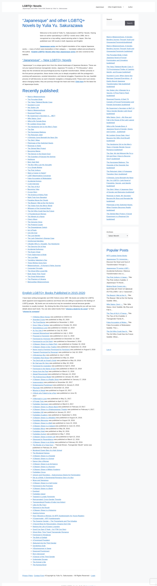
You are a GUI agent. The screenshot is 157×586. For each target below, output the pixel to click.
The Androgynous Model (42, 371)
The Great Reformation (36, 271)
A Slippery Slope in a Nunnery (44, 461)
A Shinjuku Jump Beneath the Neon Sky (43, 132)
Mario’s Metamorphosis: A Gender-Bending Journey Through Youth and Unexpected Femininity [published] (120, 48)
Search (109, 19)
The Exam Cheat (34, 247)
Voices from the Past (40, 366)
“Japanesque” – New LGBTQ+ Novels (46, 54)
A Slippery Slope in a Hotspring (44, 505)
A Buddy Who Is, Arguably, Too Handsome (43, 238)
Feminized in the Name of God (44, 363)
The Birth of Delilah (40, 532)
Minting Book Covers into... (117, 286)
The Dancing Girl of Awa (37, 241)
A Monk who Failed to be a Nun (44, 388)
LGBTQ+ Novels (32, 6)
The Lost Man (33, 252)
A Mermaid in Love (40, 393)
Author (130, 7)
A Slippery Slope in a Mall (42, 418)
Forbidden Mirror (39, 423)
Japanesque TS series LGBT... (118, 268)
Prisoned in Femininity (41, 330)
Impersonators (38, 377)
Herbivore (31, 154)
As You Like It (38, 325)
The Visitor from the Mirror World (40, 200)
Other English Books (117, 7)
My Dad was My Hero (41, 358)
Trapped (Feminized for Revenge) (45, 347)
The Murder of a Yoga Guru (43, 439)
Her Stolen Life (33, 102)
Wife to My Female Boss (37, 116)
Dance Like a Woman (41, 456)
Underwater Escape (40, 554)
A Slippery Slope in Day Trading (45, 341)
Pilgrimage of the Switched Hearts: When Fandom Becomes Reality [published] (120, 207)
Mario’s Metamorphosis (36, 91)
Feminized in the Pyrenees (43, 480)
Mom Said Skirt (33, 157)
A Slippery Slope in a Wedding (44, 412)
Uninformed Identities (36, 236)
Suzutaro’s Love (34, 99)
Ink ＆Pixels (32, 225)
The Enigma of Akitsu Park (38, 189)
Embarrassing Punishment (43, 379)
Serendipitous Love (40, 322)
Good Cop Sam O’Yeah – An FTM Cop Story (49, 524)
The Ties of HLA (34, 181)
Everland (36, 486)
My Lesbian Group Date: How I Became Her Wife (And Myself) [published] (118, 138)
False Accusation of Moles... (117, 322)
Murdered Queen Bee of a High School (47, 445)
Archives (110, 232)
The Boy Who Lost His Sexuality (40, 159)
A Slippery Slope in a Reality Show (46, 374)
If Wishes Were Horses (41, 311)
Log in (109, 350)
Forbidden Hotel (39, 426)
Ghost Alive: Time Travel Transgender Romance (51, 527)
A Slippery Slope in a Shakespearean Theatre (50, 404)
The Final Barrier (39, 317)
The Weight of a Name (36, 211)
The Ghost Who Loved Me (37, 266)
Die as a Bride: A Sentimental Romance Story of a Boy (53, 472)
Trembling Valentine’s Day (37, 255)
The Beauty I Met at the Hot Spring (41, 197)
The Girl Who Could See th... (117, 331)
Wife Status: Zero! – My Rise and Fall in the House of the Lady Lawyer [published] (120, 120)
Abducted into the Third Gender (44, 538)
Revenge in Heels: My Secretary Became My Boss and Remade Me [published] (120, 198)
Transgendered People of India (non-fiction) (49, 497)
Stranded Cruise (39, 314)
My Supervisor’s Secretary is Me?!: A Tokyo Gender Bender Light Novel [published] (120, 111)
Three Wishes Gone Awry (37, 257)
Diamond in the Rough (41, 502)
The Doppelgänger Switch (37, 222)
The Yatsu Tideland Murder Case (40, 97)
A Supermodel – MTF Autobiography (46, 513)
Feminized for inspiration (42, 360)
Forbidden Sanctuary (40, 399)
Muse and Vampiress (40, 475)
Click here (79, 76)
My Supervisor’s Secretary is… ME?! (41, 110)
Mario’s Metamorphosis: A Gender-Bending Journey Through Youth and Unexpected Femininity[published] (120, 39)
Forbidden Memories (40, 415)
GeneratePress (91, 581)
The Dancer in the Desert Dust (39, 148)
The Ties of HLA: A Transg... (117, 313)
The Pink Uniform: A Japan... (117, 277)
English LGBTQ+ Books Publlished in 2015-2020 (53, 287)
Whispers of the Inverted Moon (39, 203)
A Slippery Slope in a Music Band (45, 401)
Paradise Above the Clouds (38, 195)
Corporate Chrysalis (35, 263)
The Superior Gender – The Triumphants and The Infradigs (55, 516)
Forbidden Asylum (39, 429)
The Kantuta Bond (39, 559)
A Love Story (32, 187)
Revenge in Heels (34, 140)
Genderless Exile (39, 540)
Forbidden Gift (38, 407)
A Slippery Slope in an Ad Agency (45, 459)
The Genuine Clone (35, 217)
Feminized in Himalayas (42, 529)
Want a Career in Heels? (37, 167)
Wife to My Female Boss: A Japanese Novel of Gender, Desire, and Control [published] (120, 129)
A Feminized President (41, 535)
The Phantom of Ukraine (37, 274)
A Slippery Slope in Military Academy (46, 464)
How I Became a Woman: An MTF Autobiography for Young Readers (58, 510)
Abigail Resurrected (40, 369)
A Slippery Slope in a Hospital (44, 450)
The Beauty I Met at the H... (117, 295)
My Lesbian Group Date (37, 118)
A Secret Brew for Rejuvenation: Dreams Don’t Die (52, 518)
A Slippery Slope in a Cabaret (44, 420)
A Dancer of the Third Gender (44, 551)
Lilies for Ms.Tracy (39, 499)
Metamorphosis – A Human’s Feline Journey (44, 260)
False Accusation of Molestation (39, 173)
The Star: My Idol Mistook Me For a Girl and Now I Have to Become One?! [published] (120, 156)
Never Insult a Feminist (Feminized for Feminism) (51, 344)
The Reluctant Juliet (35, 129)
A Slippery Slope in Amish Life (44, 431)
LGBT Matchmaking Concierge (39, 170)
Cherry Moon (32, 214)
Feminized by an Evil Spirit (43, 336)
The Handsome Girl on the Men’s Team (42, 121)
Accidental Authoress (35, 244)
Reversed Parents (34, 108)
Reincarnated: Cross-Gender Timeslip (47, 494)
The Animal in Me (39, 557)
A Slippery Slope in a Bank (43, 483)
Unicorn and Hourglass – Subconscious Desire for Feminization (56, 469)
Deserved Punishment (41, 546)
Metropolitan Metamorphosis (38, 276)
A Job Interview (33, 178)
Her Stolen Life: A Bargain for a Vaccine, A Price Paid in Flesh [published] (118, 93)
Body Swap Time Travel (36, 268)
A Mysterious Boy (39, 350)
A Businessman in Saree (42, 543)
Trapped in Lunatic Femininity (44, 491)
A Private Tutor (38, 396)
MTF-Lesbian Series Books (117, 256)
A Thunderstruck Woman (37, 208)
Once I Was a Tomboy (41, 320)
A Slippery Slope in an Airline (43, 437)
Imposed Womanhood (41, 328)
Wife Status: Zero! (34, 113)
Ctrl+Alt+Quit (32, 227)
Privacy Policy (27, 570)
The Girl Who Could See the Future (41, 206)
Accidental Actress (34, 176)
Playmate (36, 382)
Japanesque (100, 7)
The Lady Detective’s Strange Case (41, 233)
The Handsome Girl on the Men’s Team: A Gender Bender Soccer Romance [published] (119, 147)
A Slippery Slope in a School (43, 453)
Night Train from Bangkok (37, 192)
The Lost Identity (34, 230)
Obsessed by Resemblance (43, 434)
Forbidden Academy (40, 409)
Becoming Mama (34, 146)
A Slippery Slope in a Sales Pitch (45, 339)
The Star (31, 124)
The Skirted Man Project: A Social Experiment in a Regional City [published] (119, 216)
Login (93, 570)
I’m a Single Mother (35, 162)
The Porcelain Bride (35, 94)
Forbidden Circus (39, 467)
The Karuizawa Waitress (37, 127)
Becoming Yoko (33, 184)
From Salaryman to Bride (37, 249)
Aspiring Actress (39, 508)
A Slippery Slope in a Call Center (45, 478)
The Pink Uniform (34, 165)
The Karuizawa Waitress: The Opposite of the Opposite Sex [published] (118, 165)
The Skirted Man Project (37, 143)
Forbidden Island (39, 489)
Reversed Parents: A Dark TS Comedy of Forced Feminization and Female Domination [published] (120, 102)
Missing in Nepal (39, 385)
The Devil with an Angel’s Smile (44, 355)
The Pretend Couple (35, 219)
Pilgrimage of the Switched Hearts (40, 137)
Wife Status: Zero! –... (115, 304)
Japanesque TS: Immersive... (118, 259)
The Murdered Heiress (41, 448)
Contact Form (39, 570)
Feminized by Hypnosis (42, 333)
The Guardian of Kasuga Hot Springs (41, 151)
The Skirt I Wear (34, 135)
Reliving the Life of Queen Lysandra (46, 521)
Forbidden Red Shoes (41, 352)
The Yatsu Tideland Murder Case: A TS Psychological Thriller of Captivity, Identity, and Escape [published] (120, 69)
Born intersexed (39, 548)
